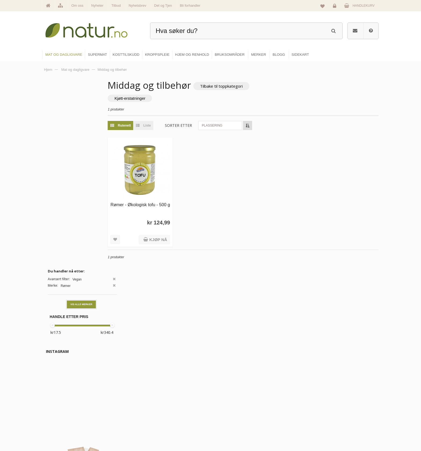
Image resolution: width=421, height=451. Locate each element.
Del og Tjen (163, 5)
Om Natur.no (170, 396)
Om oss (77, 5)
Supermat (224, 396)
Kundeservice (338, 408)
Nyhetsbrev (137, 5)
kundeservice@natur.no (96, 417)
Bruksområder (284, 396)
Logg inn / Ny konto (342, 385)
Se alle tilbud (170, 431)
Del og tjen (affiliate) (288, 420)
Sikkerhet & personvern (345, 431)
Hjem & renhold (228, 431)
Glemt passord (339, 396)
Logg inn (335, 7)
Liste (162, 126)
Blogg (278, 385)
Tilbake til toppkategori (241, 86)
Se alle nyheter (171, 420)
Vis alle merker (81, 118)
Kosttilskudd (226, 408)
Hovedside (168, 385)
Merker (165, 408)
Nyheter (97, 5)
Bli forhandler (190, 5)
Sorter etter (198, 125)
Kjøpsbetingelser (341, 420)
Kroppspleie (225, 420)
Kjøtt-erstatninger (150, 99)
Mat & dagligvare (229, 385)
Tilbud (116, 5)
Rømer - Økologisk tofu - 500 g (154, 203)
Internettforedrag (286, 408)
